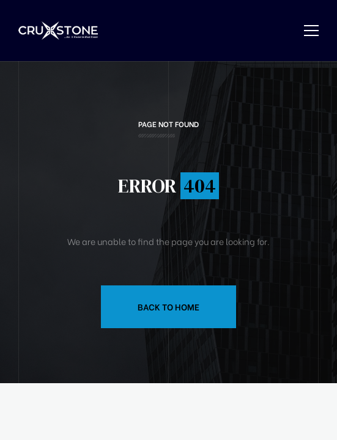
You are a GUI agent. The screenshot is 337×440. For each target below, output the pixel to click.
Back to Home (168, 306)
